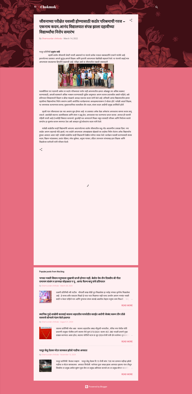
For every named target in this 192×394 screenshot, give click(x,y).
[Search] (156, 7)
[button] (131, 21)
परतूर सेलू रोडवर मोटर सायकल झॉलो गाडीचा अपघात (63, 350)
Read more (127, 305)
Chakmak (48, 6)
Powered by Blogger (96, 386)
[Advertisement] (149, 56)
